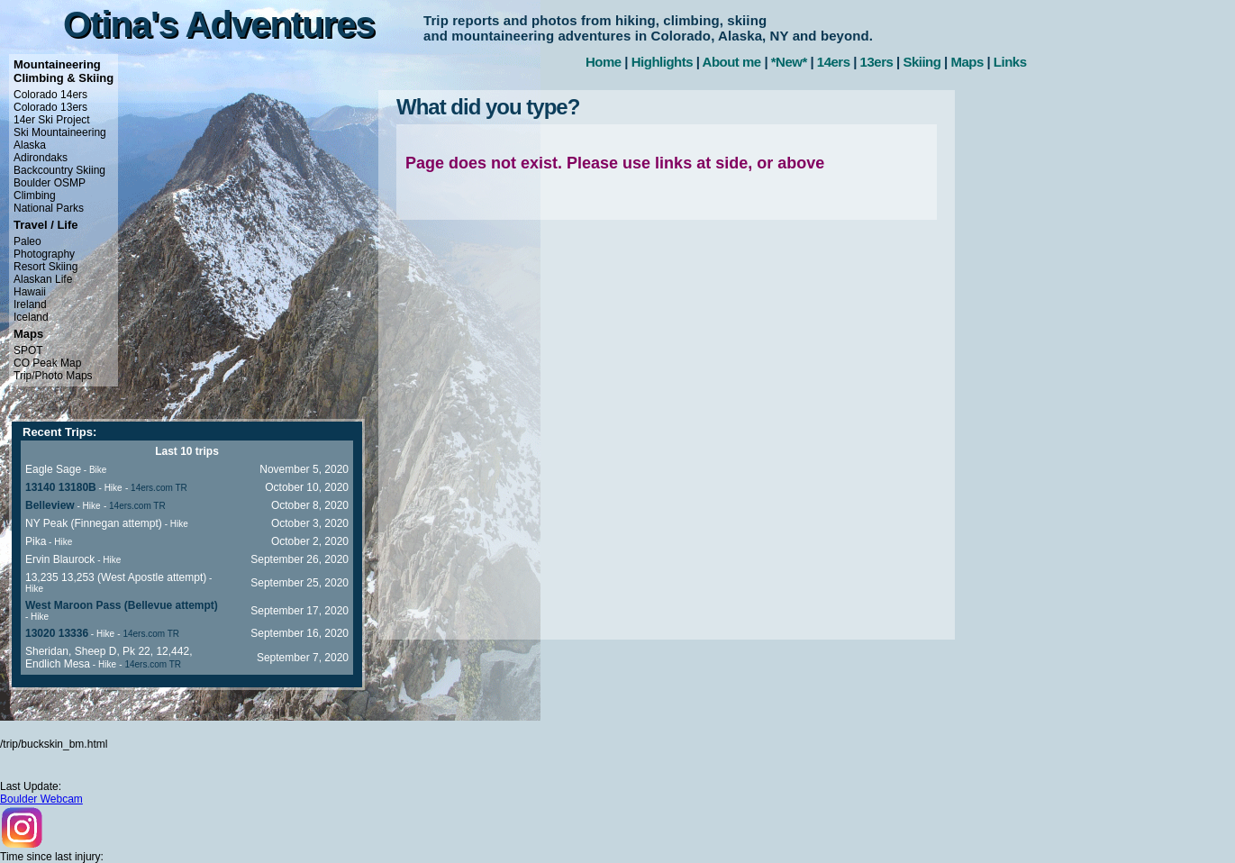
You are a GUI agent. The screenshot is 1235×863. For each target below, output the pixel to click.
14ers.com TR (159, 488)
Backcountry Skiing (59, 170)
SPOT (28, 350)
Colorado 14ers (50, 94)
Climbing (35, 195)
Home (604, 61)
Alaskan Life (43, 279)
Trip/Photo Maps (53, 375)
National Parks (49, 208)
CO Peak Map (47, 363)
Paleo (27, 241)
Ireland (30, 304)
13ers (877, 61)
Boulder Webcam (41, 799)
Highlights (662, 61)
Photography (44, 254)
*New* (789, 61)
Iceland (31, 317)
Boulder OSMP (50, 183)
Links (1010, 61)
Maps (966, 61)
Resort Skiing (45, 266)
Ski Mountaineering (60, 132)
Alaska (30, 145)
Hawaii (30, 292)
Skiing (921, 61)
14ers (833, 61)
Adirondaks (41, 157)
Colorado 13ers (50, 107)
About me (732, 61)
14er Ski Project (52, 120)
